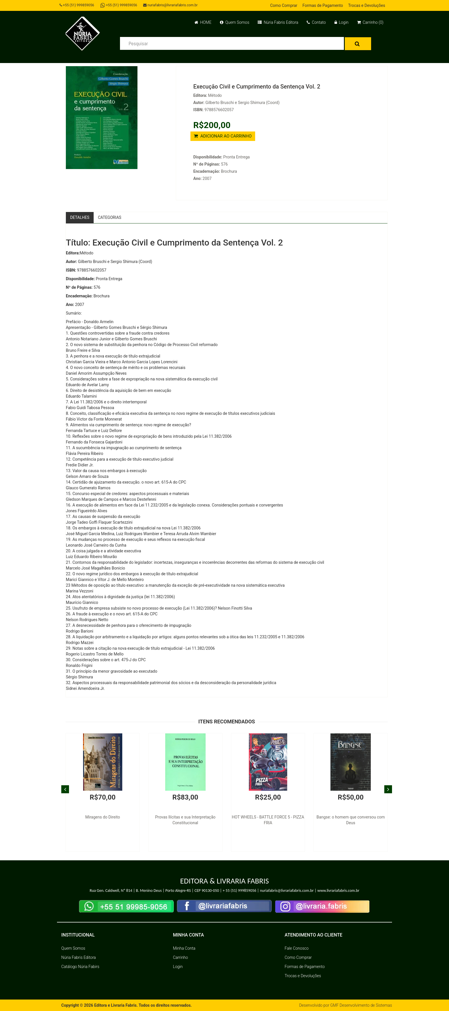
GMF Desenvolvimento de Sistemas (361, 1005)
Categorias (110, 217)
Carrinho (180, 957)
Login (341, 22)
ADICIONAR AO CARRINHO (223, 136)
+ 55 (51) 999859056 (239, 890)
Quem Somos (234, 22)
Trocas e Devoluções (366, 5)
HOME (202, 22)
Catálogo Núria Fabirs (80, 966)
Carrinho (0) (370, 22)
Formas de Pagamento (322, 5)
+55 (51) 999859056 (77, 5)
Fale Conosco (297, 948)
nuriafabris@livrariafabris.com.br (171, 5)
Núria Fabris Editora (278, 22)
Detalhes (80, 217)
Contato (316, 22)
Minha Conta (184, 948)
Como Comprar (283, 5)
